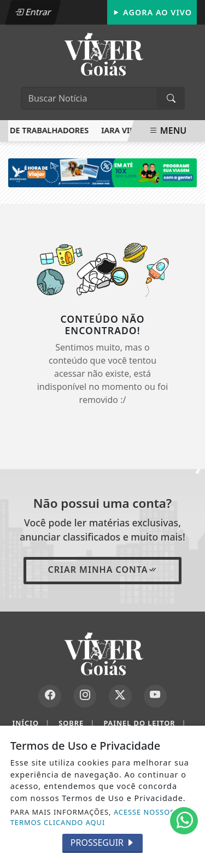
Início (31, 723)
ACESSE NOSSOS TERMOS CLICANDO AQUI (92, 817)
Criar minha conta (102, 569)
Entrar (32, 12)
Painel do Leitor (144, 723)
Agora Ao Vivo (152, 12)
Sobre (76, 723)
